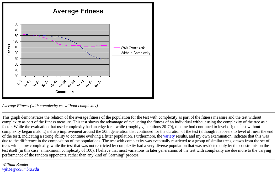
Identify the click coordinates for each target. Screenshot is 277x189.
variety (169, 136)
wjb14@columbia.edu (20, 169)
